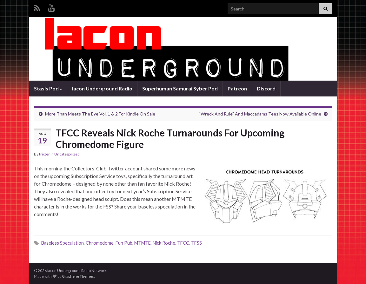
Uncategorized (67, 154)
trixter (44, 154)
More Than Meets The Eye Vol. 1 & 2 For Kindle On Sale (100, 113)
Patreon (237, 88)
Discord (266, 88)
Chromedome (100, 243)
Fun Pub (124, 243)
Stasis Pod (48, 88)
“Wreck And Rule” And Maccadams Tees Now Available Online (260, 113)
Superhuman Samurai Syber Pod (180, 88)
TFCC (183, 243)
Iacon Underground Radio (102, 88)
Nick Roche (164, 243)
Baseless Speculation (62, 243)
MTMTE (142, 243)
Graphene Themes (78, 276)
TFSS (196, 243)
